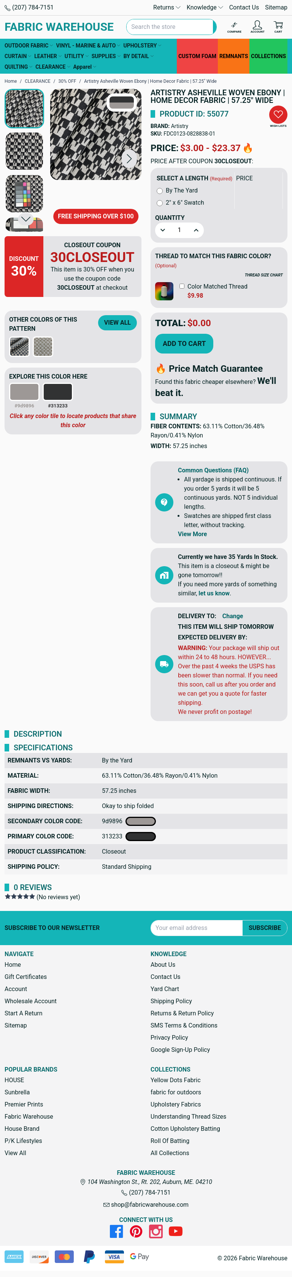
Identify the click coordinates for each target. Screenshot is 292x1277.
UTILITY (77, 56)
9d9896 (129, 821)
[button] (129, 158)
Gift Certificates (26, 976)
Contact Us (244, 7)
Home (13, 964)
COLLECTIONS (268, 56)
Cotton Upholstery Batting (185, 1128)
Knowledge (205, 7)
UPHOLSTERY (142, 45)
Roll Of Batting (170, 1140)
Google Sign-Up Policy (180, 1049)
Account (16, 989)
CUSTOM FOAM (197, 56)
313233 (129, 836)
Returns (167, 7)
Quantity (170, 217)
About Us (163, 964)
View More (192, 534)
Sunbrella (17, 1092)
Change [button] (232, 616)
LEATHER (47, 56)
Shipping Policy (171, 1001)
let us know (214, 593)
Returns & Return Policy (182, 1013)
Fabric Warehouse (29, 1116)
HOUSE (14, 1080)
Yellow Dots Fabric (176, 1080)
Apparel (85, 67)
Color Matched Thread (217, 286)
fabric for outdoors (176, 1092)
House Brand (22, 1128)
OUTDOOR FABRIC (29, 45)
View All (117, 322)
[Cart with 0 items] (278, 27)
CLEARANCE (52, 67)
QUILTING (18, 67)
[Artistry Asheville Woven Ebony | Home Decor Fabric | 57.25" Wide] (95, 134)
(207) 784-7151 (29, 7)
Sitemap (276, 7)
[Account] (258, 27)
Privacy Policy (169, 1037)
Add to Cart (184, 343)
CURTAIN (18, 56)
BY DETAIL (139, 56)
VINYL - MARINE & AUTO (88, 45)
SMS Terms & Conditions (184, 1025)
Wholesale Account (31, 1001)
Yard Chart (165, 989)
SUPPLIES (106, 56)
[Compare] (234, 27)
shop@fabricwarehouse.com (146, 1204)
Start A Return (24, 1013)
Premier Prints (24, 1104)
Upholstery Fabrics (176, 1104)
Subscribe (265, 927)
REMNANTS (233, 56)
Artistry (180, 126)
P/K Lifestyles (23, 1140)
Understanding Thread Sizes (188, 1116)
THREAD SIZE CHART (264, 275)
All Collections (170, 1153)
